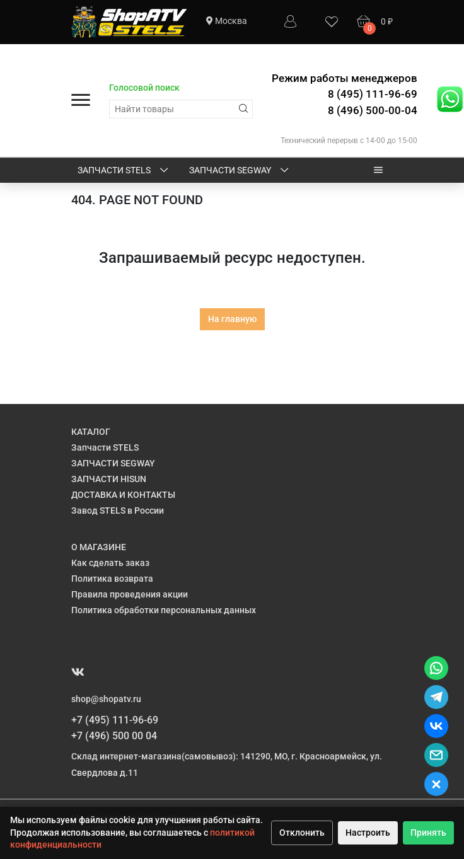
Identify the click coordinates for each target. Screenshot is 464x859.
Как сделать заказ (110, 563)
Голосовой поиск (144, 88)
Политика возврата (112, 579)
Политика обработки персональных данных (163, 610)
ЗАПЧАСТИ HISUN (108, 479)
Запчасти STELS (124, 171)
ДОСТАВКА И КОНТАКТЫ (123, 495)
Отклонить (302, 832)
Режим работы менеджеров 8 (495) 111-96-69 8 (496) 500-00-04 (344, 94)
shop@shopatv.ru (106, 699)
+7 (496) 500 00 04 (114, 736)
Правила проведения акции (129, 594)
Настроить (367, 832)
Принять (428, 832)
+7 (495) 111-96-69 (114, 720)
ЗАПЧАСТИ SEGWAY (240, 171)
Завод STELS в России (117, 510)
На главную (232, 319)
